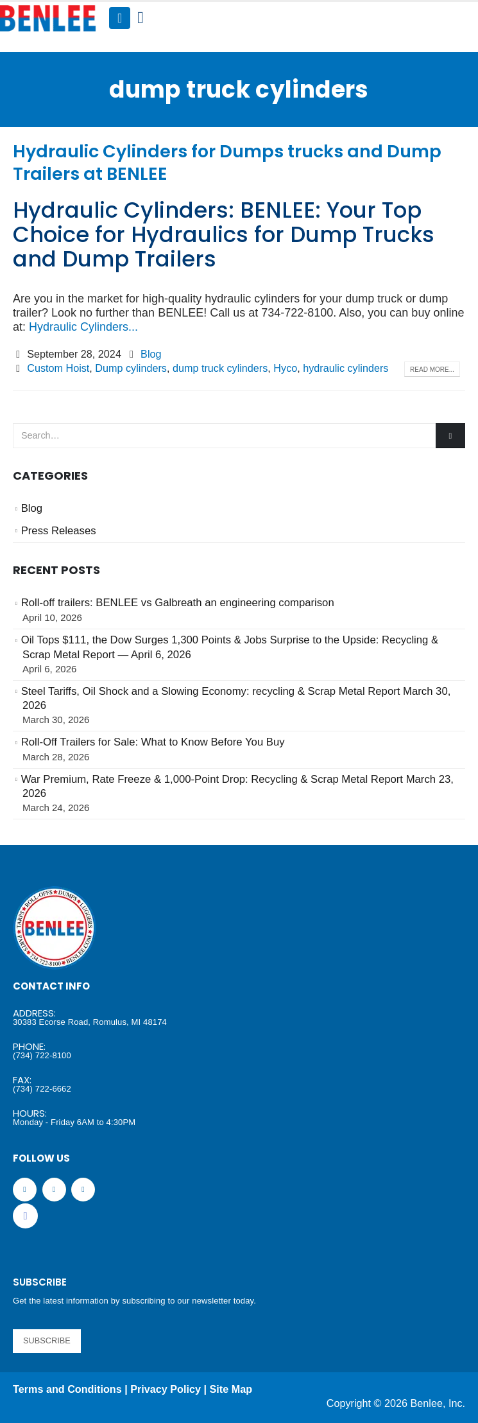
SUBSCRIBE (47, 1340)
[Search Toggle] (140, 18)
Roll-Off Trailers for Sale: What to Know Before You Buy (153, 742)
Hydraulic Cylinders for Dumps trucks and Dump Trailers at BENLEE (227, 162)
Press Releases (58, 531)
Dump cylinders (131, 368)
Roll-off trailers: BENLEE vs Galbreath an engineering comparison (177, 603)
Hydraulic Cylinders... (83, 326)
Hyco (285, 368)
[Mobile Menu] (119, 18)
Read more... (432, 369)
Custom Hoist (58, 368)
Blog (151, 354)
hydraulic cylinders (345, 368)
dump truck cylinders (220, 368)
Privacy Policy (165, 1389)
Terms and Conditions (67, 1389)
